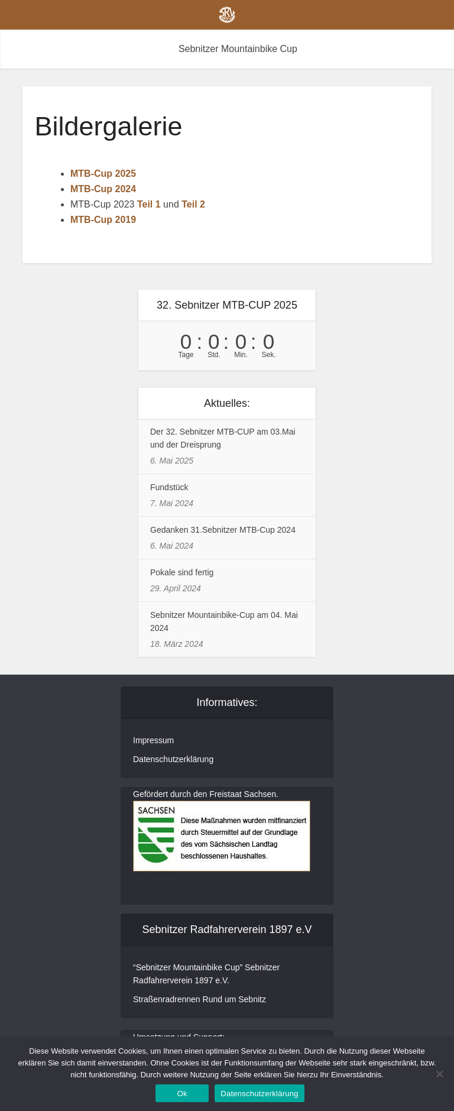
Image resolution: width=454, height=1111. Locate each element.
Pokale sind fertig (181, 572)
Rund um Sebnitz (234, 999)
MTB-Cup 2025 (103, 174)
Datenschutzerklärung (173, 759)
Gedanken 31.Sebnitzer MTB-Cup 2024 (223, 530)
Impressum (153, 740)
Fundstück (169, 487)
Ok (182, 1093)
